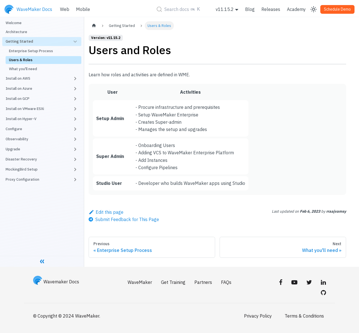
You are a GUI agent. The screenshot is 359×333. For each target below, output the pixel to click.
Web (64, 9)
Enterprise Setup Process (31, 51)
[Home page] (94, 25)
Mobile (83, 9)
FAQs (226, 282)
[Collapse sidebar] (42, 261)
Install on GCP (17, 98)
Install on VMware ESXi (25, 108)
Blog (250, 9)
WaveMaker (140, 282)
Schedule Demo (337, 9)
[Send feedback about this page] (124, 219)
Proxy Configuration (22, 179)
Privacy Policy (258, 316)
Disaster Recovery (21, 159)
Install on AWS (18, 78)
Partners (203, 282)
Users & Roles (21, 60)
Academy (296, 9)
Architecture (16, 31)
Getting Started (19, 41)
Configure (14, 129)
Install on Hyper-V (21, 118)
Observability (17, 139)
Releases (270, 9)
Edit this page (106, 212)
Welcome (14, 22)
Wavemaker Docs (56, 281)
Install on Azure (19, 88)
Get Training (173, 282)
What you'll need (23, 68)
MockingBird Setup (22, 169)
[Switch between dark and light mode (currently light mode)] (313, 9)
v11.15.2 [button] (225, 9)
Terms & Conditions (304, 316)
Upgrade (13, 149)
